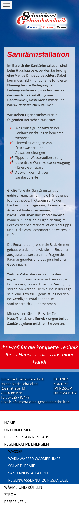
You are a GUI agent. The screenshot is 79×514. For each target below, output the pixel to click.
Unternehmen (18, 429)
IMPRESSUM (62, 388)
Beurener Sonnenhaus (26, 436)
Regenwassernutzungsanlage (38, 480)
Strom (10, 494)
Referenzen (15, 501)
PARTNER (60, 379)
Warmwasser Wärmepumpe (34, 458)
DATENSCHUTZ (65, 393)
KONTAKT (60, 383)
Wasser (15, 451)
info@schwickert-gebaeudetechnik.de (41, 402)
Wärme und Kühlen (23, 487)
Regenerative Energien (26, 444)
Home (9, 422)
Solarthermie (21, 465)
